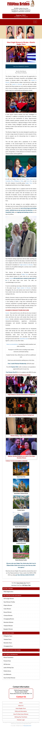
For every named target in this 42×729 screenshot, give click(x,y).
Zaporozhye (33, 179)
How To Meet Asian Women (20, 714)
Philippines (17, 181)
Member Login (21, 720)
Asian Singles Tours (21, 708)
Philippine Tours (8, 636)
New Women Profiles (9, 602)
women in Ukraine (17, 84)
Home (20, 702)
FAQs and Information (21, 711)
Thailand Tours (7, 639)
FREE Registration (8, 591)
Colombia (8, 181)
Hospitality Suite (23, 338)
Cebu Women (7, 608)
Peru (12, 181)
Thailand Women (8, 625)
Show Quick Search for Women (12, 650)
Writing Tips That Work (21, 717)
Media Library (7, 671)
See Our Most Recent (21, 72)
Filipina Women (8, 605)
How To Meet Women (9, 677)
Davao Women (8, 612)
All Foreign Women (9, 598)
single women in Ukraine (26, 264)
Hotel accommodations (12, 344)
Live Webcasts (7, 674)
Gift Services (7, 664)
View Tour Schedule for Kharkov (21, 66)
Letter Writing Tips (9, 667)
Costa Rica (29, 181)
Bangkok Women (8, 629)
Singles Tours (28, 183)
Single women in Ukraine (24, 288)
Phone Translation (8, 657)
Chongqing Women (9, 619)
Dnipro (27, 179)
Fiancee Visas (7, 661)
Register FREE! (21, 15)
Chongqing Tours (8, 646)
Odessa (23, 179)
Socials (11, 278)
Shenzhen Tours (8, 642)
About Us (20, 705)
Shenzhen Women (8, 622)
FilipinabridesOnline (27, 725)
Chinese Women (8, 615)
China (21, 181)
